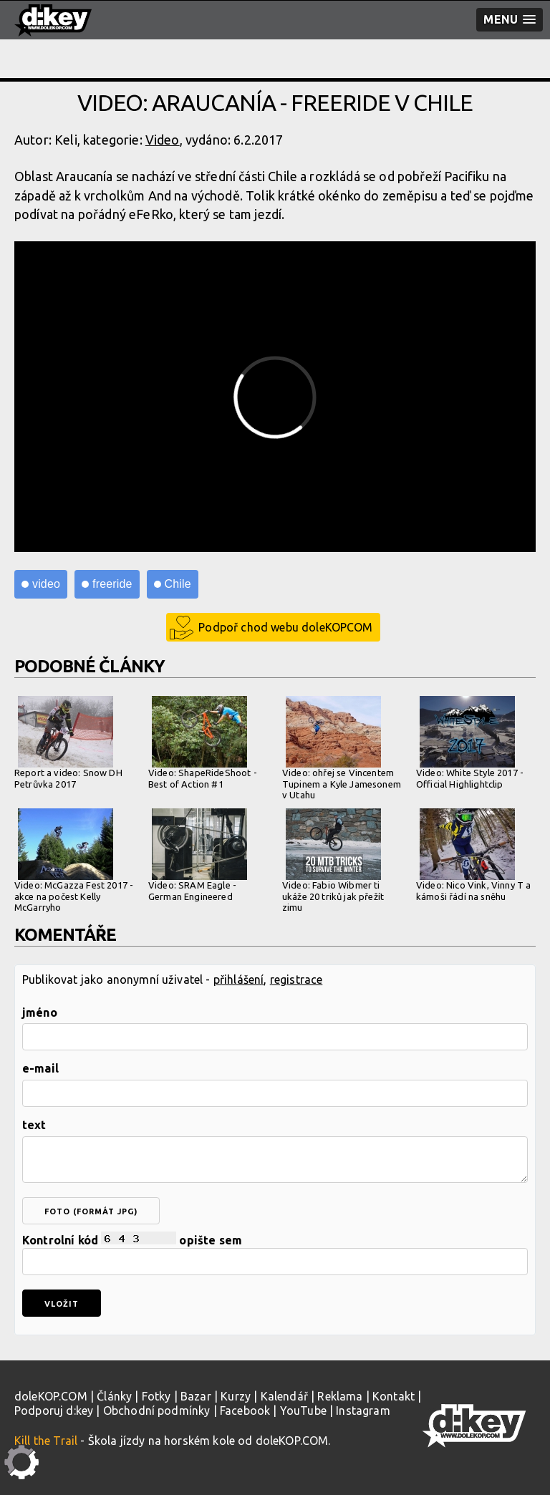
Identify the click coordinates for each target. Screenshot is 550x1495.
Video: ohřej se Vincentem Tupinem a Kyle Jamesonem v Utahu (341, 748)
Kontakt (393, 1396)
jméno (39, 1012)
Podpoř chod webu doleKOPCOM (285, 627)
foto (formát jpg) (91, 1211)
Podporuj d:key (53, 1410)
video (46, 584)
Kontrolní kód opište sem (275, 1253)
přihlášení (238, 979)
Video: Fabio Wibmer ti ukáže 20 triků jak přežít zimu (333, 860)
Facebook (245, 1410)
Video (162, 139)
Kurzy (236, 1396)
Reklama (339, 1396)
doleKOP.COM (50, 1396)
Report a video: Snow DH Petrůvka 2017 (68, 742)
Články (114, 1396)
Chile (178, 584)
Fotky (156, 1396)
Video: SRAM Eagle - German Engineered (197, 854)
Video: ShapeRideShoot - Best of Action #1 (202, 742)
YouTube (303, 1410)
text (34, 1124)
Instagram (363, 1410)
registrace (296, 979)
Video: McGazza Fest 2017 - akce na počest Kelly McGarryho (73, 860)
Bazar (195, 1396)
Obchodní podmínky (157, 1410)
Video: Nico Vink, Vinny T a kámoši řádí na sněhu (473, 854)
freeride (112, 584)
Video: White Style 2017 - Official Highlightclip (470, 742)
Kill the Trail (45, 1440)
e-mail (40, 1068)
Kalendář (284, 1396)
